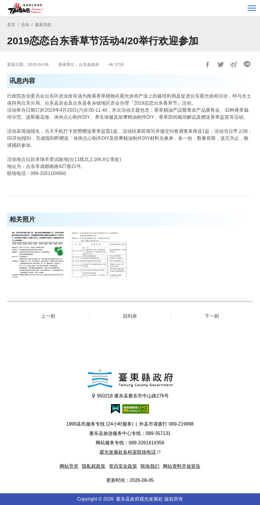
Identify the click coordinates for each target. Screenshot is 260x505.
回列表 (130, 316)
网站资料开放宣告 (181, 466)
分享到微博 (234, 64)
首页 (11, 24)
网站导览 (69, 466)
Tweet (221, 64)
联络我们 (150, 466)
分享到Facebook (207, 64)
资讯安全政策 (123, 466)
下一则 (212, 316)
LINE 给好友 (247, 64)
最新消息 (43, 24)
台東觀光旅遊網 (25, 8)
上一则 (48, 316)
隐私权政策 (93, 466)
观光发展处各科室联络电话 (130, 452)
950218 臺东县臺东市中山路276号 (130, 395)
